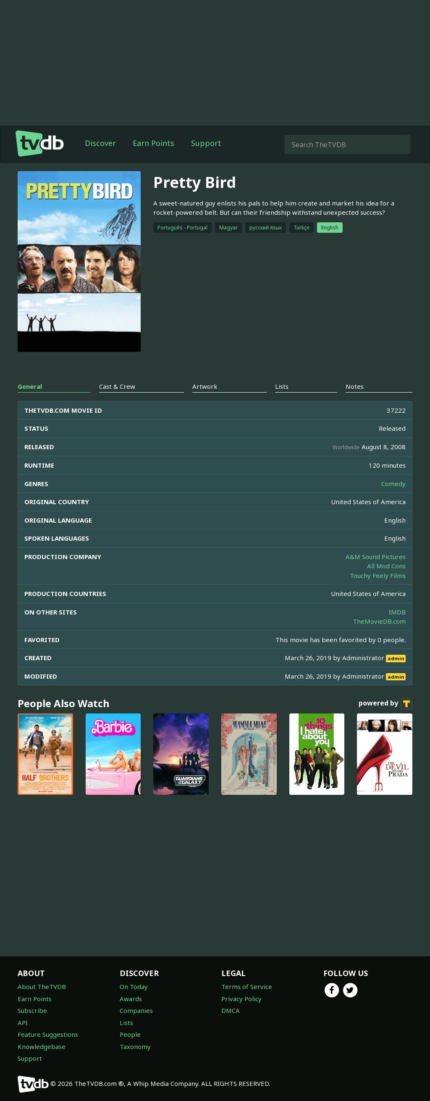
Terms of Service (246, 986)
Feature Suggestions (48, 1034)
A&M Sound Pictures (376, 556)
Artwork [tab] (205, 386)
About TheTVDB (42, 986)
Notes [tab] (355, 386)
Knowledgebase (42, 1046)
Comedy (393, 483)
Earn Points (153, 143)
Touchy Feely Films (378, 575)
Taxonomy (135, 1046)
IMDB (397, 612)
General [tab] (30, 386)
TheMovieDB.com (379, 621)
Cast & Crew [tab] (117, 386)
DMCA (230, 1010)
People (130, 1034)
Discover (100, 143)
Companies (136, 1010)
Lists (126, 1022)
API (23, 1022)
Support (206, 143)
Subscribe (32, 1010)
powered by (385, 704)
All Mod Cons (386, 566)
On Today (134, 986)
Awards (131, 998)
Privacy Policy (241, 998)
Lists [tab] (281, 386)
